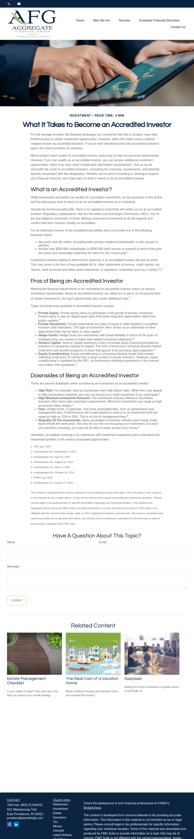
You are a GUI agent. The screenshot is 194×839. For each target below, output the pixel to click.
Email (102, 542)
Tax (55, 821)
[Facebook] (9, 824)
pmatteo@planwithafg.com (25, 818)
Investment (60, 808)
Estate (57, 813)
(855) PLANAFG (31, 805)
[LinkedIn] (16, 824)
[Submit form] (17, 600)
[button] (80, 20)
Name (11, 542)
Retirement (60, 804)
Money (57, 826)
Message (13, 566)
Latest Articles (62, 835)
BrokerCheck (92, 807)
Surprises (133, 678)
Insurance (59, 817)
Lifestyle (58, 830)
